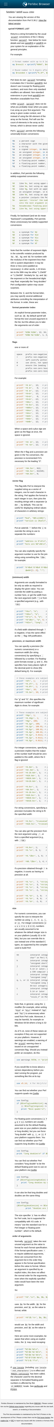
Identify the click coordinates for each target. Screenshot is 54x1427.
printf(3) (39, 43)
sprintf (19, 12)
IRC (12, 1421)
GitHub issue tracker (16, 1406)
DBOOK (38, 1403)
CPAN (31, 12)
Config (36, 1093)
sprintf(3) (29, 43)
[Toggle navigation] (6, 4)
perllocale (38, 1386)
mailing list (4, 1421)
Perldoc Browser (36, 4)
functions (10, 12)
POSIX (14, 1389)
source (25, 12)
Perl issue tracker (43, 1417)
